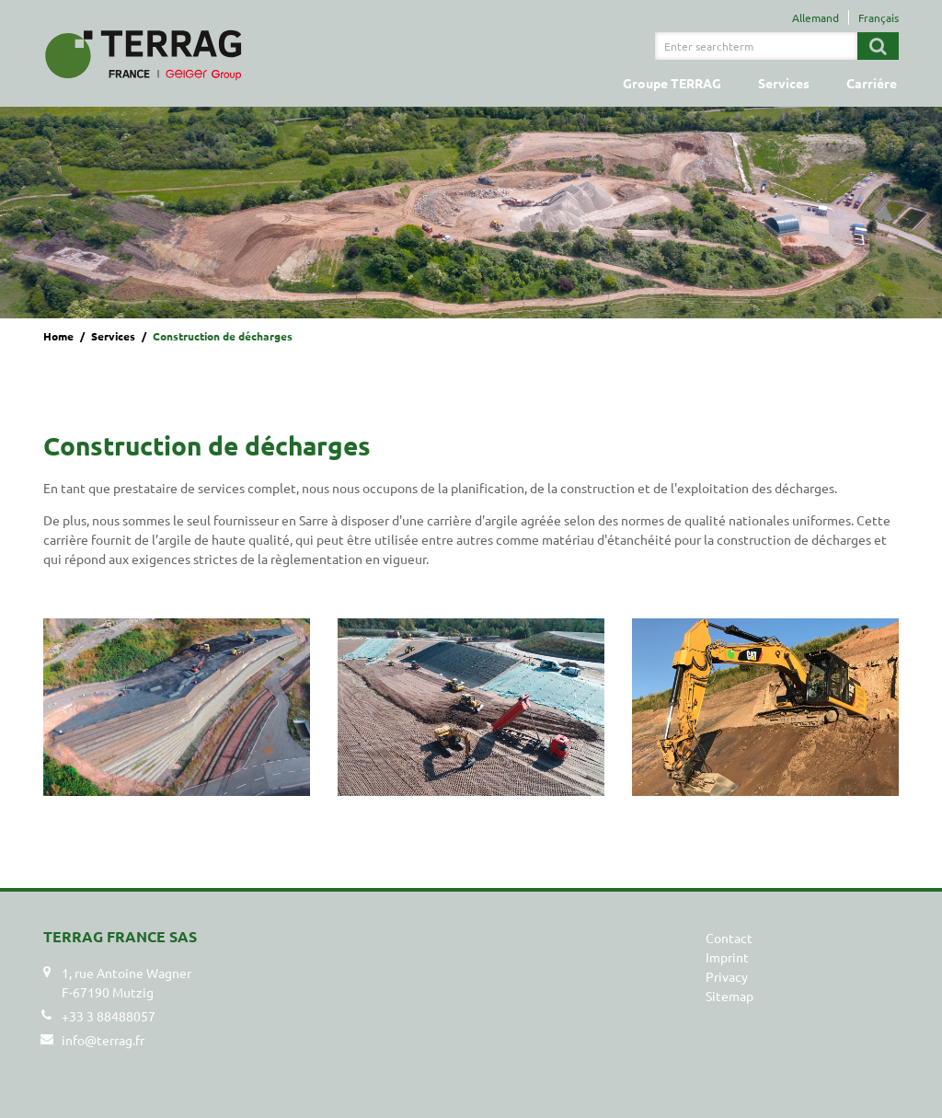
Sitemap (729, 995)
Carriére (871, 83)
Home (58, 335)
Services (784, 83)
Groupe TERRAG (672, 83)
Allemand (815, 17)
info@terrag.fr (103, 1040)
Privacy (727, 976)
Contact (729, 937)
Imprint (727, 957)
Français (878, 17)
